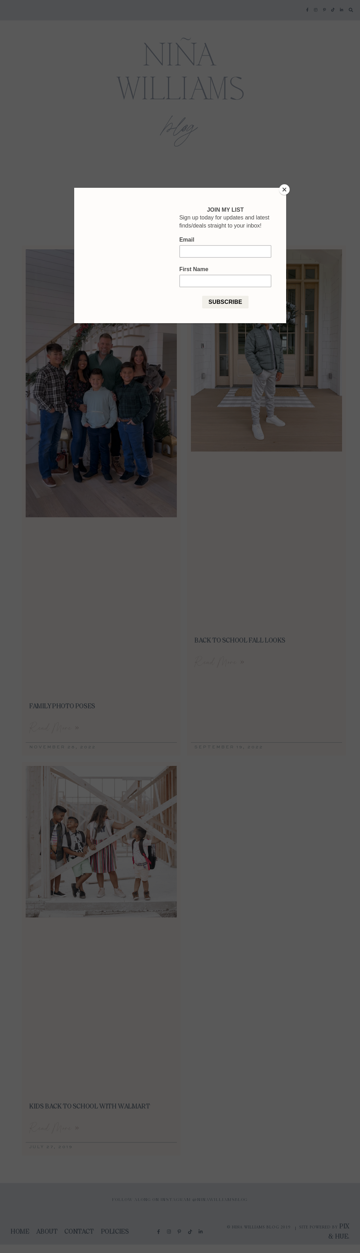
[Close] (284, 189)
